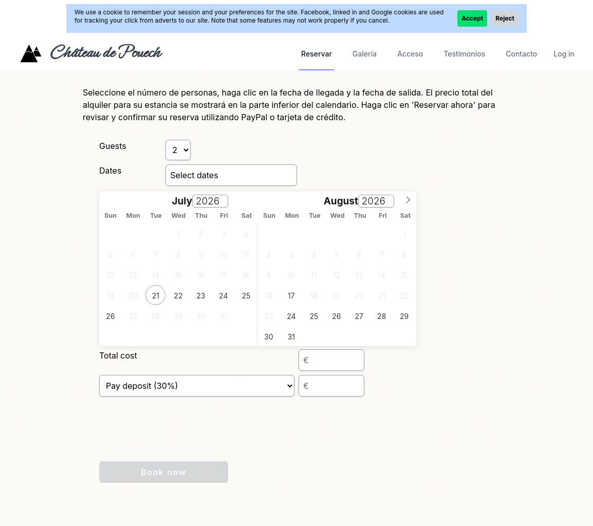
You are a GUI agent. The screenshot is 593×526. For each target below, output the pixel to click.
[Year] (210, 201)
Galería (365, 53)
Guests (112, 146)
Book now (164, 472)
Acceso (410, 53)
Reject (504, 18)
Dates (110, 170)
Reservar (316, 53)
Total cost (118, 355)
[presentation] (177, 437)
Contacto (521, 53)
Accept (472, 18)
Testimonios (464, 53)
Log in (564, 53)
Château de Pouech (104, 52)
